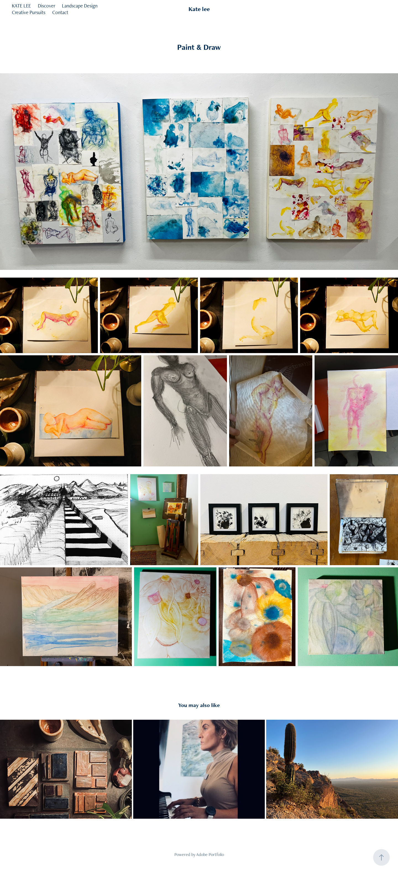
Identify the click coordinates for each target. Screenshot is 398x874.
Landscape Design (80, 5)
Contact (60, 12)
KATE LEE (21, 5)
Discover (46, 5)
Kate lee (199, 9)
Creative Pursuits (28, 12)
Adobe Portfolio (210, 854)
